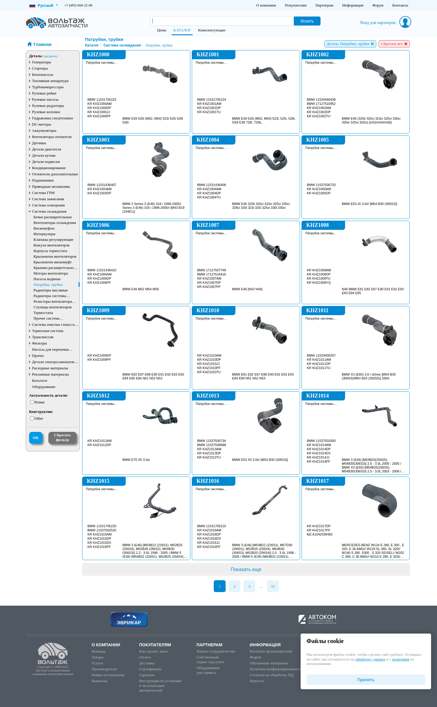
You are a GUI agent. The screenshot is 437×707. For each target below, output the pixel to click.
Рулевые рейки (44, 93)
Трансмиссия (42, 337)
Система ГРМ (43, 192)
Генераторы (41, 62)
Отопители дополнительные (55, 174)
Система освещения (48, 205)
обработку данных (370, 659)
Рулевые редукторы (48, 105)
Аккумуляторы (44, 130)
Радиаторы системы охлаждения (50, 296)
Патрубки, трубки (48, 284)
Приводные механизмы (51, 186)
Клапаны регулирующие (54, 239)
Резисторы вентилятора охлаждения (53, 301)
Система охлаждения (49, 211)
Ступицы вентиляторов (52, 307)
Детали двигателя (46, 149)
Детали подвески (46, 161)
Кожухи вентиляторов (51, 245)
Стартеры (40, 68)
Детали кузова (43, 155)
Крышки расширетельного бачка (55, 267)
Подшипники (43, 180)
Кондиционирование (49, 168)
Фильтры (39, 343)
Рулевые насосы (45, 99)
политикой (400, 659)
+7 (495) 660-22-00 (78, 5)
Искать (307, 21)
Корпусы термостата (50, 251)
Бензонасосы (42, 74)
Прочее (38, 355)
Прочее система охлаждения (46, 318)
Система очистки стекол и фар (53, 324)
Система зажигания (48, 199)
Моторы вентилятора (51, 273)
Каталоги (39, 380)
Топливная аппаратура (50, 80)
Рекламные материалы (50, 374)
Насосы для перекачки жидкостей (50, 349)
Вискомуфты (44, 228)
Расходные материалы (50, 368)
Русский (43, 5)
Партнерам (324, 5)
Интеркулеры (44, 234)
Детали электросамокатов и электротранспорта (54, 362)
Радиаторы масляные (51, 290)
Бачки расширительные (53, 217)
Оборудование (43, 386)
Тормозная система (47, 330)
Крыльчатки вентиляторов (55, 256)
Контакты (400, 5)
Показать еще (246, 569)
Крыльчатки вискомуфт (53, 262)
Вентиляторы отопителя (51, 136)
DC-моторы (41, 124)
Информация (352, 5)
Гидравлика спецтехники (52, 118)
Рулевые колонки (46, 112)
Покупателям (296, 5)
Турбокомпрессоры (47, 87)
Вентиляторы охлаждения (55, 222)
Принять (366, 679)
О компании (266, 5)
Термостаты (43, 312)
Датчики (39, 143)
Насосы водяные (47, 279)
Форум (378, 5)
